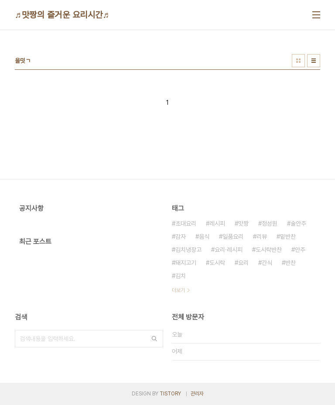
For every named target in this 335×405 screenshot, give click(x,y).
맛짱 (243, 223)
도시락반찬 (269, 249)
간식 (267, 262)
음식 (204, 236)
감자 (180, 236)
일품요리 (232, 236)
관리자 (197, 394)
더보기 (178, 290)
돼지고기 (185, 262)
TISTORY (170, 394)
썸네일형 (298, 60)
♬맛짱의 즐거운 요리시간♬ (62, 15)
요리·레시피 (229, 249)
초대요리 (185, 223)
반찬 (290, 262)
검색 (154, 338)
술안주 (298, 223)
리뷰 (261, 236)
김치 (180, 275)
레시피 (217, 223)
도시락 (217, 262)
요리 (243, 262)
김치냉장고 (188, 249)
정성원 (269, 223)
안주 (300, 249)
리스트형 (313, 60)
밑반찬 (288, 236)
